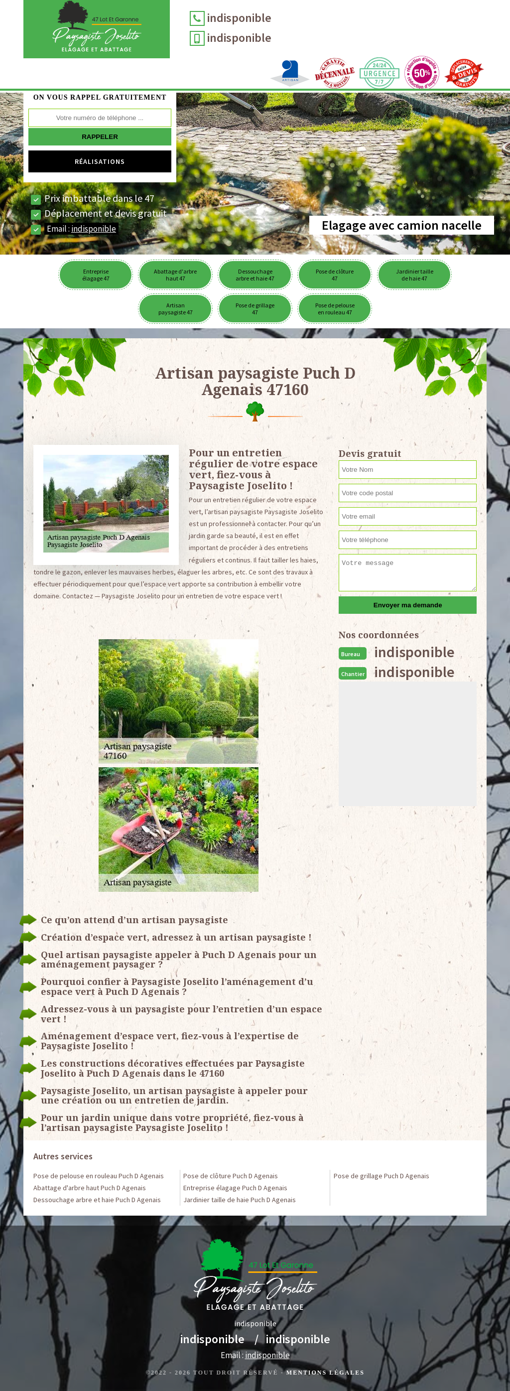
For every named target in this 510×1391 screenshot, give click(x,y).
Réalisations (100, 161)
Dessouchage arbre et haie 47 (255, 275)
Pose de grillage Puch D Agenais (381, 1175)
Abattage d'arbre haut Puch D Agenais (89, 1187)
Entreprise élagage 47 (96, 275)
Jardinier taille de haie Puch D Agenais (239, 1199)
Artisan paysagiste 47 (175, 308)
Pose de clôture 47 (335, 275)
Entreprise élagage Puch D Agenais (235, 1187)
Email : (81, 228)
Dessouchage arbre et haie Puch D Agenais (97, 1199)
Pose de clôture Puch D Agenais (230, 1175)
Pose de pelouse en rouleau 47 (335, 308)
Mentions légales (325, 1372)
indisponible (246, 17)
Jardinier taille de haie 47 (414, 275)
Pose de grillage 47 (255, 308)
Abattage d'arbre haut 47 (175, 275)
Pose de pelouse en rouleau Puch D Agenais (98, 1175)
